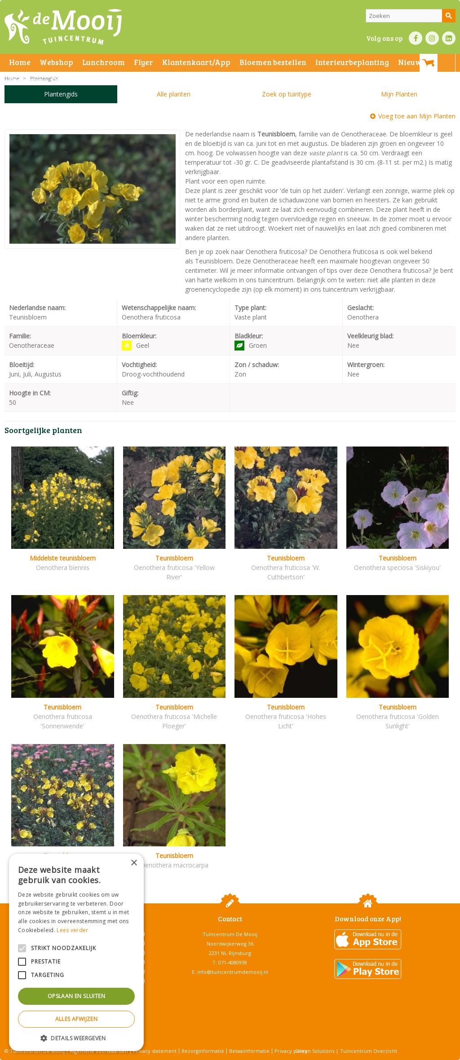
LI (449, 38)
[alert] (76, 952)
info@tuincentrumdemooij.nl (232, 971)
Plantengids (61, 94)
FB (415, 38)
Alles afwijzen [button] (76, 1019)
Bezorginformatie (202, 1050)
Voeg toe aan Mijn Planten (417, 116)
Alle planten (173, 94)
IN (432, 38)
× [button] (133, 863)
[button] (76, 1038)
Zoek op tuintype (286, 94)
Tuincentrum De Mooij (230, 934)
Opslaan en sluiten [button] (76, 996)
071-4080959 (232, 962)
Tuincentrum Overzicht (368, 1050)
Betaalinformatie (249, 1050)
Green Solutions (314, 1050)
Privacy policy (291, 1050)
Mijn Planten (399, 94)
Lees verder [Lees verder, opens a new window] (72, 930)
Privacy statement (155, 1050)
